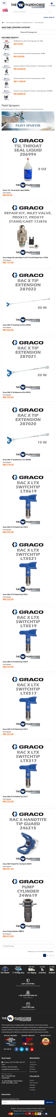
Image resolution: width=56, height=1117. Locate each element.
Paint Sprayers (39, 22)
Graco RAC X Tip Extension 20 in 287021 (17, 392)
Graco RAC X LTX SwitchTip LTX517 (15, 729)
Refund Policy (38, 1111)
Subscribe (49, 1102)
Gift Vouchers (34, 1083)
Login (45, 17)
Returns (32, 1067)
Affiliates (32, 1085)
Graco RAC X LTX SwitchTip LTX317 (15, 796)
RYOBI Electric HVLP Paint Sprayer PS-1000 (28, 41)
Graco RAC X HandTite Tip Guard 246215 (17, 864)
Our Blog (32, 1090)
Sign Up (51, 17)
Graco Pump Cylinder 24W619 (13, 931)
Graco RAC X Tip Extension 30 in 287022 (17, 325)
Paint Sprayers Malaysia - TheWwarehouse (19, 22)
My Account (33, 1071)
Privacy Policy (18, 1111)
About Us (33, 1062)
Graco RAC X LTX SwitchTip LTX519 (15, 662)
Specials (32, 1087)
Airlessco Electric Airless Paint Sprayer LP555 (29, 78)
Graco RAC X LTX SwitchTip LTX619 (15, 527)
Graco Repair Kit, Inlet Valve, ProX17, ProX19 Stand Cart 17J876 (25, 257)
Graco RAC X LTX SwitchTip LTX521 (15, 594)
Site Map (32, 1069)
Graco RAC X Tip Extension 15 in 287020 (17, 460)
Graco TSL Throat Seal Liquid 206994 (16, 190)
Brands (32, 1080)
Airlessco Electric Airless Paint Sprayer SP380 (29, 53)
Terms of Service (28, 1111)
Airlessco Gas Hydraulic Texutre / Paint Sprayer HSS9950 (33, 91)
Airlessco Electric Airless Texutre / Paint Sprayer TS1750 (33, 66)
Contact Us (33, 1064)
